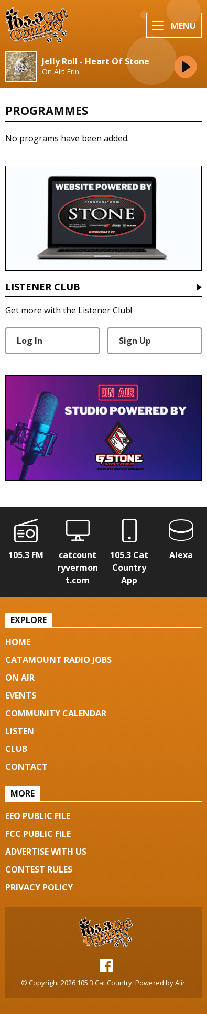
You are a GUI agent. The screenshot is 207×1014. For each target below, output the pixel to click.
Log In (29, 340)
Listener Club (42, 287)
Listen (19, 731)
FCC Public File (38, 833)
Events (20, 695)
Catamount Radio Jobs (58, 660)
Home (17, 642)
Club (16, 749)
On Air (20, 677)
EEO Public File (37, 816)
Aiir (180, 982)
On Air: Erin (60, 72)
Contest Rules (38, 869)
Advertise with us (45, 851)
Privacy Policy (39, 887)
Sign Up (135, 340)
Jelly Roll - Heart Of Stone (95, 61)
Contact (26, 766)
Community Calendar (55, 713)
